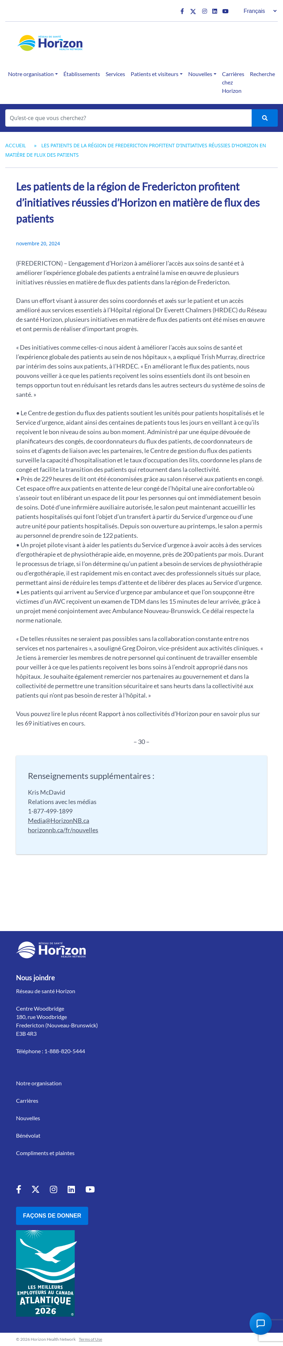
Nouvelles (200, 73)
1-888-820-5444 (64, 1051)
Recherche (262, 73)
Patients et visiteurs (154, 73)
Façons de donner (52, 1216)
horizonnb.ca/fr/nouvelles (63, 830)
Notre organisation (31, 73)
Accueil (15, 145)
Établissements (81, 73)
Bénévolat (28, 1135)
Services (115, 73)
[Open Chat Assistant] (261, 1323)
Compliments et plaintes (45, 1153)
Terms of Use (90, 1339)
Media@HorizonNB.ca (58, 820)
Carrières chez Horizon (233, 82)
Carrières (27, 1100)
